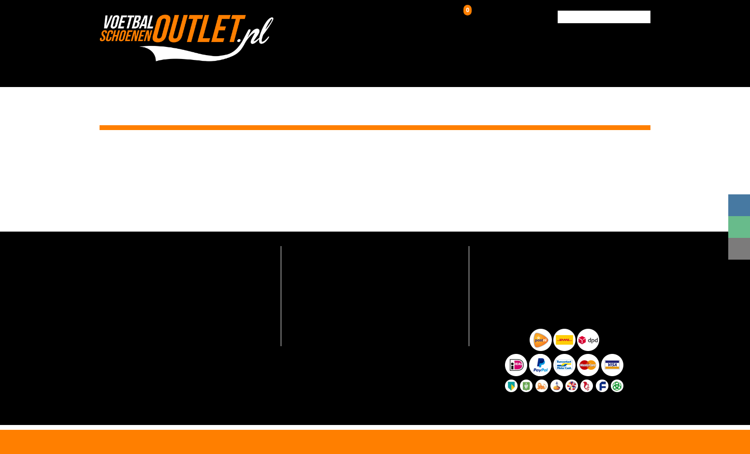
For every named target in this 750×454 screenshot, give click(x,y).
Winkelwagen (487, 15)
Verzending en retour (319, 264)
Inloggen (412, 17)
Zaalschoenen (439, 71)
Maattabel (303, 322)
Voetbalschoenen (264, 71)
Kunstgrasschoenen (355, 71)
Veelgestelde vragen (318, 250)
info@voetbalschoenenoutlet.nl (154, 275)
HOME (206, 71)
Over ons (497, 71)
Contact (629, 71)
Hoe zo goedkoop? (316, 307)
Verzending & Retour (563, 71)
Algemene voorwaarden (324, 336)
